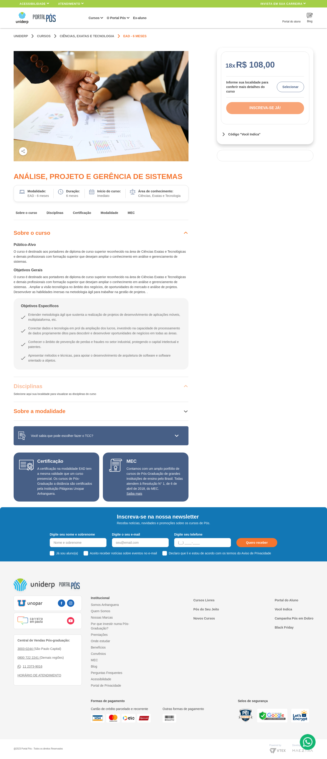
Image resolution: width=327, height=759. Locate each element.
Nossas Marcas (102, 617)
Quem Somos (100, 611)
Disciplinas (55, 213)
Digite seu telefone (188, 534)
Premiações (99, 635)
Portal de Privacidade (106, 685)
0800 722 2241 (28, 657)
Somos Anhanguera (105, 605)
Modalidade (109, 213)
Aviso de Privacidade (256, 553)
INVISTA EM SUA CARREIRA (283, 3)
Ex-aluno (139, 18)
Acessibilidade (34, 3)
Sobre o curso (26, 213)
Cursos (94, 18)
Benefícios (98, 647)
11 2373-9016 (29, 666)
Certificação (82, 213)
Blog (94, 666)
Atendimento (71, 3)
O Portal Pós (116, 18)
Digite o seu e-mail (126, 534)
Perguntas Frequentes (106, 673)
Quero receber (257, 542)
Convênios (98, 654)
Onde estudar (100, 641)
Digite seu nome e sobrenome (72, 534)
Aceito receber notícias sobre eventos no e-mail (123, 553)
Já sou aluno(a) (67, 553)
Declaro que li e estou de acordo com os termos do (220, 553)
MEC (131, 213)
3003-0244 (25, 649)
